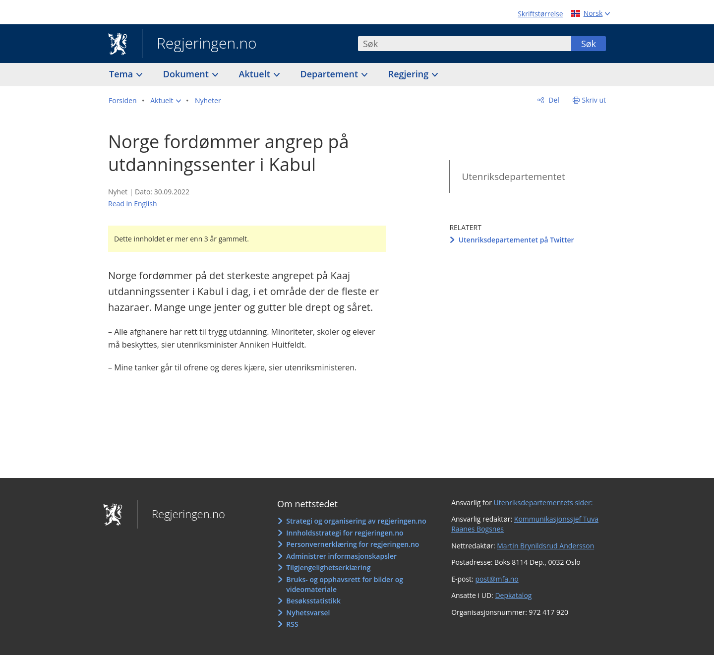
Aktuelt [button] (256, 74)
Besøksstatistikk (313, 600)
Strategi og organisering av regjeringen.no (356, 521)
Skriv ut (594, 100)
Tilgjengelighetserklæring (328, 567)
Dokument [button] (187, 74)
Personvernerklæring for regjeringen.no (352, 544)
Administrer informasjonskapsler (341, 556)
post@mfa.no (496, 579)
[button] (165, 101)
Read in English (132, 203)
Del (553, 100)
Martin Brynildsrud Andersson (545, 545)
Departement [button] (330, 74)
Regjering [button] (409, 74)
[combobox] (464, 43)
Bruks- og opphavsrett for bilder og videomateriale (344, 584)
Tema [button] (122, 74)
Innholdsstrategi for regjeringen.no (344, 532)
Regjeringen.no (199, 44)
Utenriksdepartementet (513, 176)
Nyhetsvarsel (308, 612)
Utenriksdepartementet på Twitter (516, 239)
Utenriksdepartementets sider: (543, 502)
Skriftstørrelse (540, 13)
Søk (588, 44)
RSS (292, 624)
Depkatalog (513, 595)
